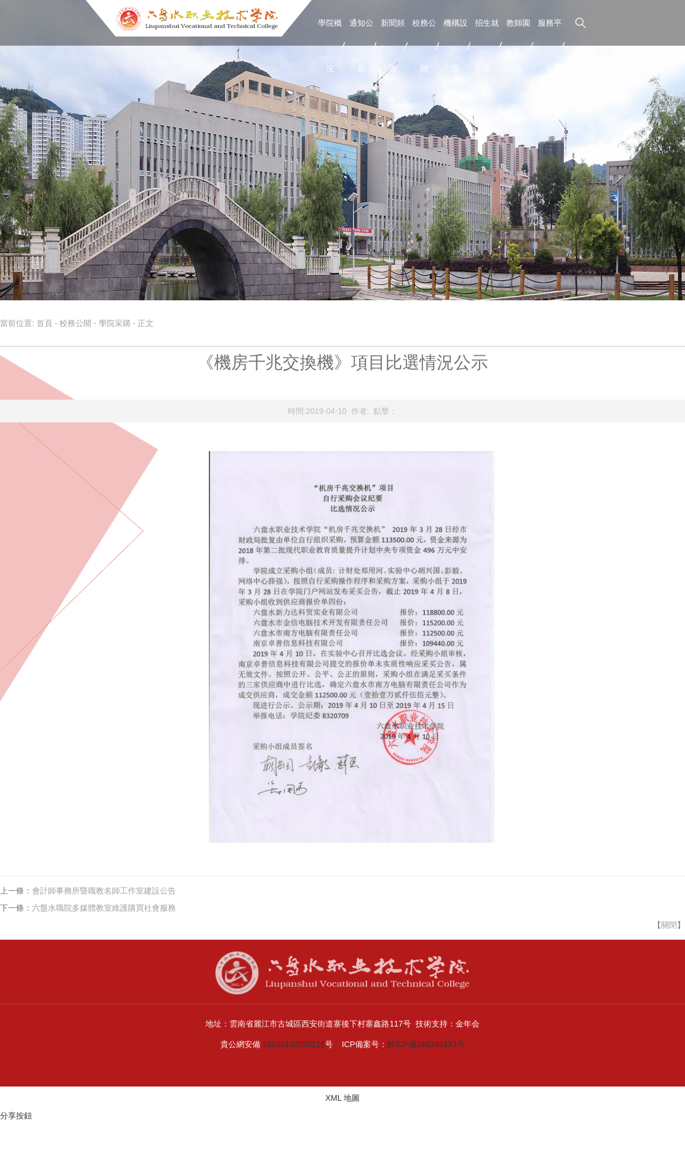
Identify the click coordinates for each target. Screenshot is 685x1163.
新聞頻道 (393, 45)
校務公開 (424, 45)
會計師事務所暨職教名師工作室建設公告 (104, 890)
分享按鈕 (16, 1115)
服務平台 (550, 45)
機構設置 (456, 45)
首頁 (45, 323)
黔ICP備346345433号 (425, 1044)
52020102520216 (294, 1044)
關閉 (669, 924)
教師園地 (518, 45)
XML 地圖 (342, 1097)
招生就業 (487, 45)
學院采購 (115, 323)
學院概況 (330, 45)
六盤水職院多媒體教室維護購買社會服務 (104, 907)
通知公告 (361, 45)
